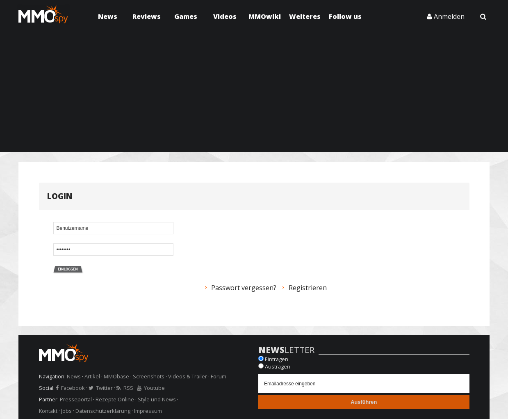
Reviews (146, 16)
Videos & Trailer (187, 376)
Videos (225, 16)
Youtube (154, 388)
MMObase (116, 376)
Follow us (345, 16)
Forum (218, 376)
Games (185, 16)
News (107, 16)
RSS (128, 388)
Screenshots (148, 376)
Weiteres (305, 16)
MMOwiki (264, 16)
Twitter (104, 388)
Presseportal (76, 399)
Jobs (66, 410)
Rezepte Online (115, 399)
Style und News (157, 399)
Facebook (73, 388)
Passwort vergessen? (243, 287)
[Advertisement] (254, 94)
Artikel (92, 376)
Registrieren (308, 287)
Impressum (148, 410)
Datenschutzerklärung (102, 410)
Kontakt (48, 410)
